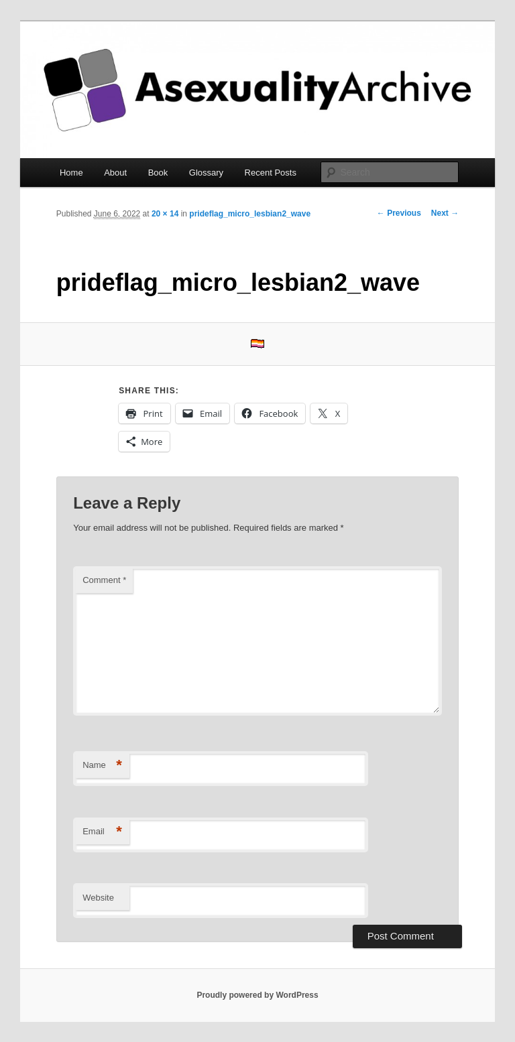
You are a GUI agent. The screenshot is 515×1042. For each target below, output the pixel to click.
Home (71, 173)
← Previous (399, 213)
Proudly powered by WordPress (257, 995)
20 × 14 (165, 213)
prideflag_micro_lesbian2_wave (249, 213)
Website (98, 898)
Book (158, 173)
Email (102, 832)
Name (102, 765)
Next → (445, 213)
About (115, 173)
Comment (104, 580)
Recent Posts (270, 173)
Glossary (206, 173)
